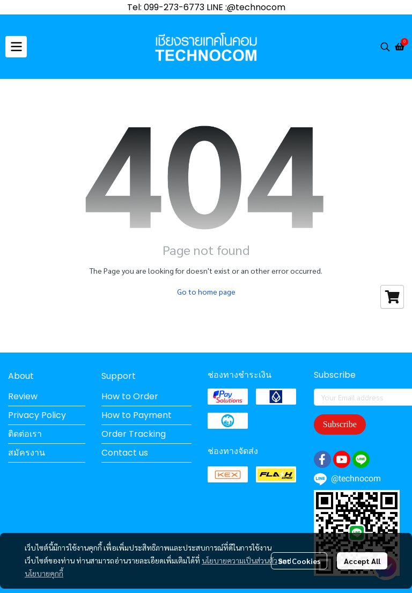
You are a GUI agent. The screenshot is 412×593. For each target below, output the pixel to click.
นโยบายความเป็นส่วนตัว (239, 560)
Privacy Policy (37, 415)
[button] (385, 46)
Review (23, 396)
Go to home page (206, 291)
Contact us (124, 452)
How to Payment (136, 415)
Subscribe (340, 424)
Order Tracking (133, 434)
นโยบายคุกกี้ (44, 573)
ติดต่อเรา (25, 434)
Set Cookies (299, 561)
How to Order (129, 396)
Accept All (362, 561)
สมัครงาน (26, 452)
